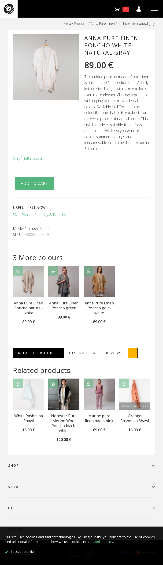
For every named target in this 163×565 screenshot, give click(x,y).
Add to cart (34, 183)
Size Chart (21, 214)
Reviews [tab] (121, 353)
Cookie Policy (103, 541)
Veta (67, 23)
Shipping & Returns (50, 214)
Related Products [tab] (38, 353)
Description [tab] (82, 353)
